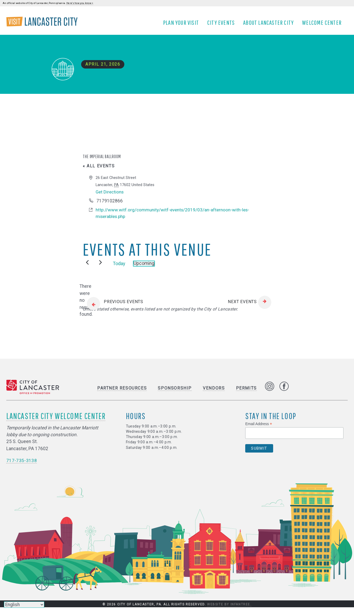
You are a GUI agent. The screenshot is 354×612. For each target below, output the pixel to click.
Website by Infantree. (229, 609)
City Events (223, 24)
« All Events (99, 169)
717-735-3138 (21, 465)
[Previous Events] (87, 267)
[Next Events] (100, 267)
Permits (246, 392)
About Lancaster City (270, 24)
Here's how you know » (79, 3)
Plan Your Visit (183, 24)
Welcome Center (323, 24)
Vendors (214, 392)
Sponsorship (175, 392)
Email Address (258, 428)
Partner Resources (122, 392)
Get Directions (110, 195)
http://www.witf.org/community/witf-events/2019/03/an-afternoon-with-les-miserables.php (174, 217)
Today (119, 268)
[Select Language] (24, 604)
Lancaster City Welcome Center (55, 420)
